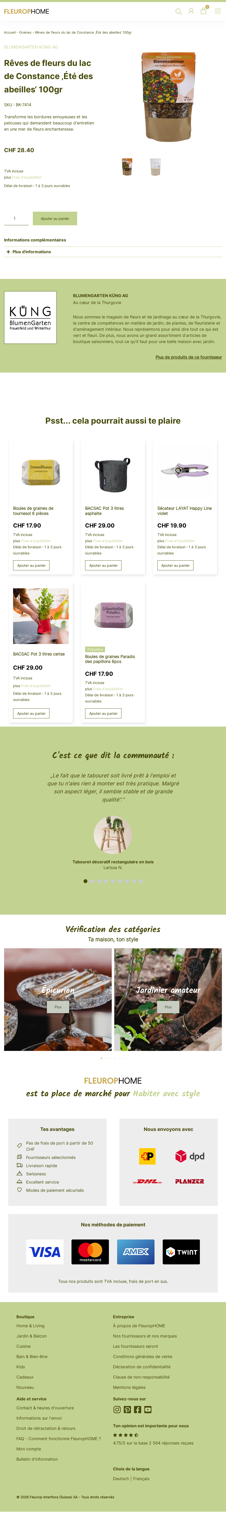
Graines (25, 32)
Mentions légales (129, 1387)
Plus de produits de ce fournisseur (189, 357)
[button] (85, 881)
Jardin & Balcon (31, 1336)
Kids (20, 1366)
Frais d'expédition (27, 177)
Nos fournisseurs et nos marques (145, 1336)
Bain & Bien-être (31, 1356)
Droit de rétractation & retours (45, 1428)
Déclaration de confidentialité (141, 1366)
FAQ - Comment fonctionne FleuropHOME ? (58, 1438)
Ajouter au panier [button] (31, 565)
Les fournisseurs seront (135, 1346)
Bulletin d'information (37, 1459)
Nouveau (25, 1387)
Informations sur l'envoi (39, 1418)
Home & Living (30, 1325)
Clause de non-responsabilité (141, 1377)
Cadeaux (25, 1377)
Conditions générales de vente (142, 1356)
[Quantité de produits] (16, 218)
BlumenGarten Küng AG (31, 47)
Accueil (10, 32)
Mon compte (28, 1448)
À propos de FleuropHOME (139, 1325)
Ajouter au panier (55, 218)
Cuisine (23, 1346)
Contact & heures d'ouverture (45, 1407)
